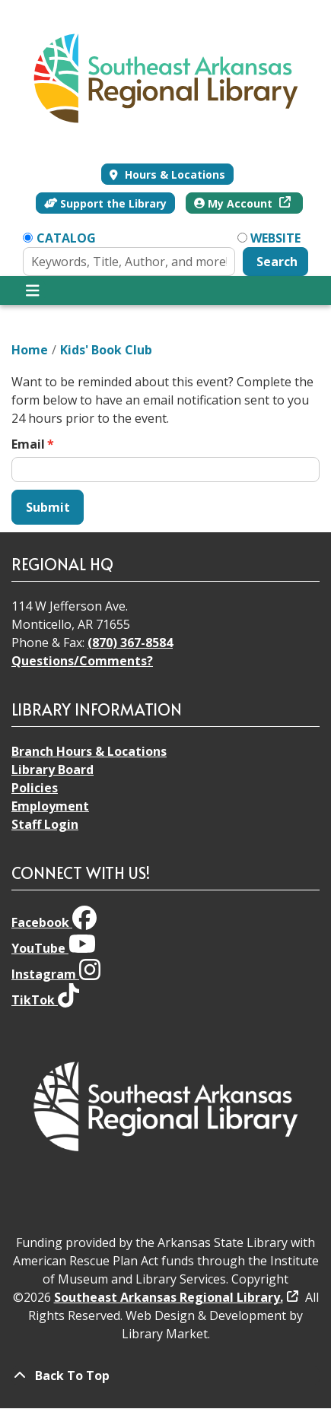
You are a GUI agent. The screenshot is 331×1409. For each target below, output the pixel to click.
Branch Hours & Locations (89, 751)
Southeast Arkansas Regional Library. (168, 1297)
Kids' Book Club (106, 349)
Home (29, 349)
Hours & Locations (173, 174)
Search (277, 261)
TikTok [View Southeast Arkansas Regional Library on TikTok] (45, 1000)
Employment (50, 806)
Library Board (52, 769)
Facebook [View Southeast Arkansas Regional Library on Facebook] (54, 922)
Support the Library (105, 203)
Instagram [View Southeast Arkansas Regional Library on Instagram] (55, 974)
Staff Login (44, 824)
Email (28, 444)
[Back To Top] (165, 1375)
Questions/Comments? (82, 660)
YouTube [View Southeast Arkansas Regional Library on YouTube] (53, 948)
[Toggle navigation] (32, 290)
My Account (234, 203)
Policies (34, 787)
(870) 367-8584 (130, 642)
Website (275, 238)
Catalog (66, 238)
